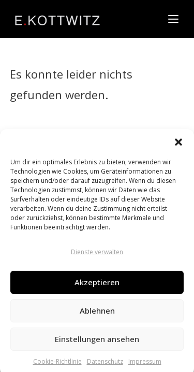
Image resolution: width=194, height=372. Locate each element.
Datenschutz (105, 364)
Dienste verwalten (97, 254)
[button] (178, 145)
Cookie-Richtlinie (57, 364)
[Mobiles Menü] (173, 19)
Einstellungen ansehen (97, 341)
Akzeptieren (97, 285)
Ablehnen (97, 313)
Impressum (144, 364)
